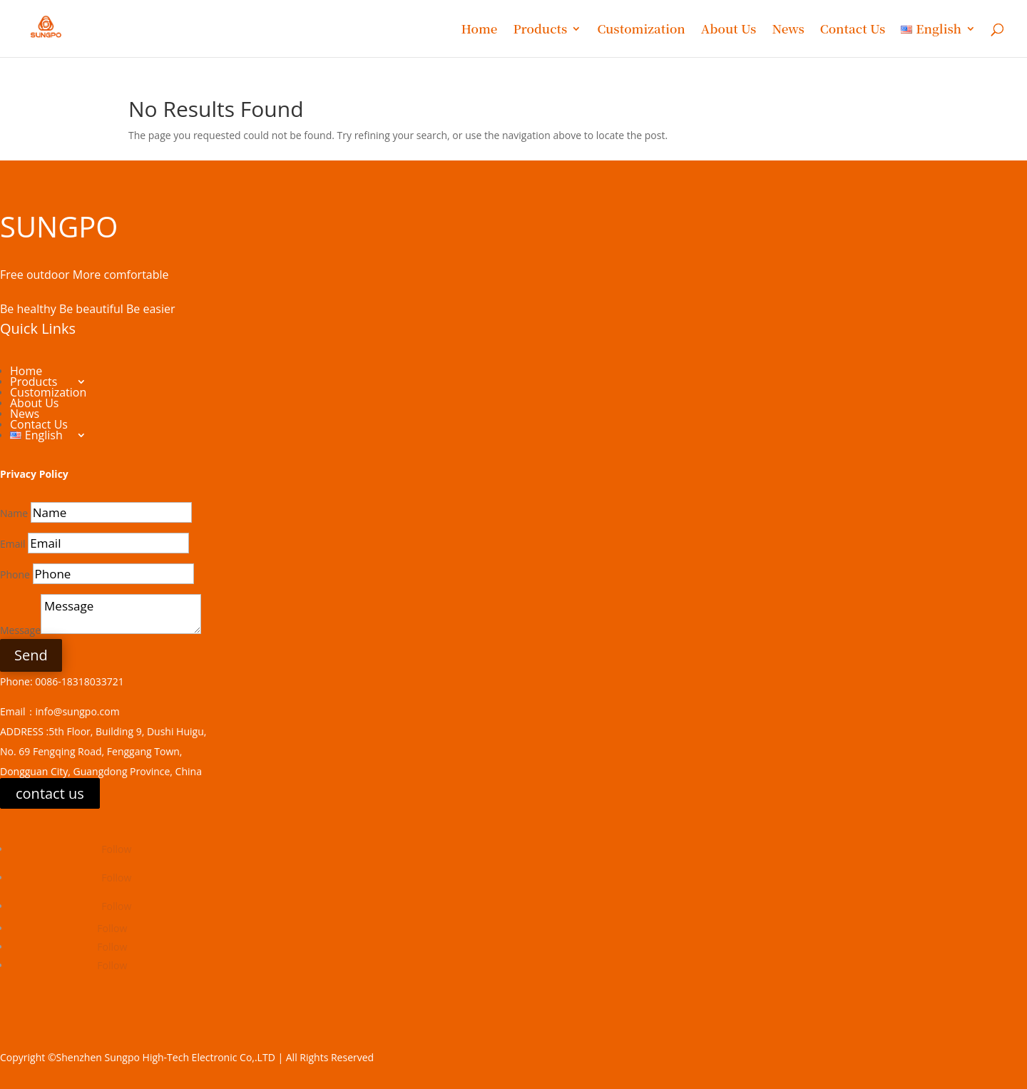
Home (479, 30)
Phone (15, 574)
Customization (641, 30)
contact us (50, 793)
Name (14, 513)
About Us (729, 30)
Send (31, 655)
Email (13, 544)
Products (540, 30)
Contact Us (852, 30)
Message (20, 630)
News (788, 30)
